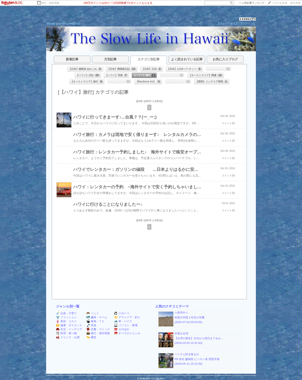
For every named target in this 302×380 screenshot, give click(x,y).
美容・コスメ (66, 321)
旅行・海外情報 (50, 2)
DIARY (62, 23)
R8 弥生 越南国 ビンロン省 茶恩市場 (196, 359)
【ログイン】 (248, 23)
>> (251, 2)
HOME (51, 23)
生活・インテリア (69, 329)
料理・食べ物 (66, 333)
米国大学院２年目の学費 (189, 317)
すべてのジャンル (127, 333)
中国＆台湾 (181, 333)
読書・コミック (98, 329)
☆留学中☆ (181, 312)
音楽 (91, 325)
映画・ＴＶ (95, 321)
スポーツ (121, 313)
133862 (245, 19)
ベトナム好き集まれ (186, 354)
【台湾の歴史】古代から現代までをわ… (199, 338)
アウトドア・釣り (127, 317)
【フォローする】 (228, 23)
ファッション (66, 317)
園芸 (91, 337)
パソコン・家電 (126, 325)
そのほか (121, 329)
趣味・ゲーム (96, 317)
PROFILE (74, 23)
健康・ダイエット (69, 325)
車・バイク (123, 321)
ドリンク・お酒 (67, 337)
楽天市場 (295, 2)
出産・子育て (66, 313)
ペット (92, 313)
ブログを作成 (279, 2)
